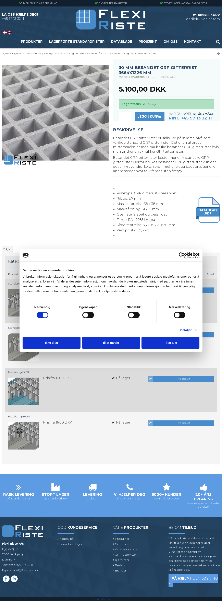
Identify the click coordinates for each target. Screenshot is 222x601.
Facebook (102, 599)
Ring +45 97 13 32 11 (190, 118)
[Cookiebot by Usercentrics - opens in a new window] (181, 255)
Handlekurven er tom (202, 17)
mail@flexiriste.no (25, 570)
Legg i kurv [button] (150, 116)
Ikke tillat (51, 342)
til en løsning (193, 581)
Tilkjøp (7, 249)
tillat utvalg (111, 342)
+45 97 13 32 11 (13, 19)
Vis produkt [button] (169, 378)
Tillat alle (170, 342)
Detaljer (186, 330)
